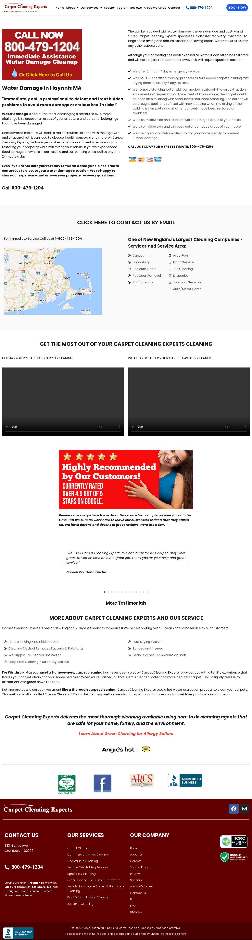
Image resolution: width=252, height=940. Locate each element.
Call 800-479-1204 (23, 188)
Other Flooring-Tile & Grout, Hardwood (93, 880)
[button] (63, 565)
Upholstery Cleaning (81, 874)
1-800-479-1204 (68, 239)
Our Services (91, 7)
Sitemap (136, 912)
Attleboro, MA (41, 887)
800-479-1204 (201, 147)
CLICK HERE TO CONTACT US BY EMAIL (126, 222)
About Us (136, 855)
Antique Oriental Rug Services (87, 868)
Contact (174, 8)
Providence (36, 883)
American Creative (168, 928)
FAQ (133, 906)
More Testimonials (126, 603)
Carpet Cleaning (79, 849)
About (72, 7)
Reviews (136, 8)
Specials (136, 880)
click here (180, 934)
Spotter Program (116, 8)
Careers (135, 861)
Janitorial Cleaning (80, 904)
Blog (133, 900)
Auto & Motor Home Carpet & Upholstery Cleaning (95, 889)
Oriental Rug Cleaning (82, 861)
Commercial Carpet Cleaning (88, 855)
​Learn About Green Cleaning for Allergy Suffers (126, 734)
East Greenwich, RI (18, 887)
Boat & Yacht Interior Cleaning (88, 898)
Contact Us (138, 893)
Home (60, 8)
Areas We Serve (155, 8)
